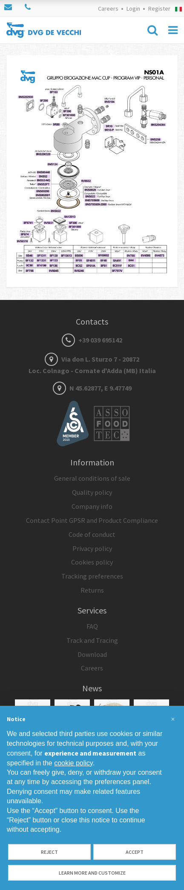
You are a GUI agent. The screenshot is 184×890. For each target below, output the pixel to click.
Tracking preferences (92, 576)
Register (159, 8)
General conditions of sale (92, 478)
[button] (173, 719)
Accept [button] (135, 852)
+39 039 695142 (92, 340)
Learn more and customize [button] (92, 873)
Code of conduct (92, 534)
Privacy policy (92, 548)
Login (133, 8)
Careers (108, 8)
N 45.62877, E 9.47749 (92, 388)
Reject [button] (49, 852)
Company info (92, 506)
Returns (92, 590)
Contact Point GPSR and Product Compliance (92, 520)
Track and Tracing (92, 640)
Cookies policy (92, 562)
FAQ (92, 626)
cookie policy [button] (73, 763)
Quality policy (92, 492)
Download (92, 654)
